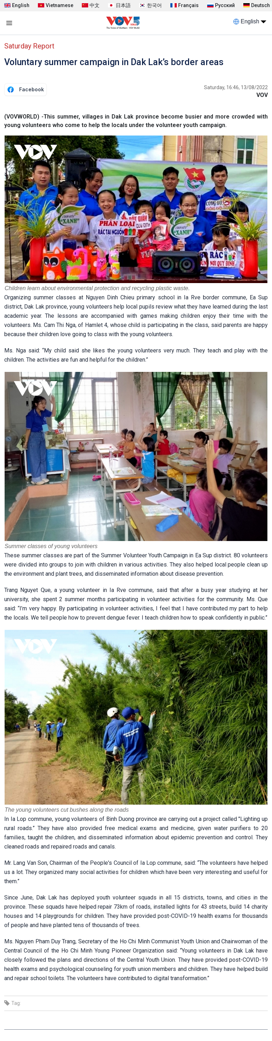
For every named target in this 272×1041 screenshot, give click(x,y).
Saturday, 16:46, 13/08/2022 (236, 87)
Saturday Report (29, 46)
